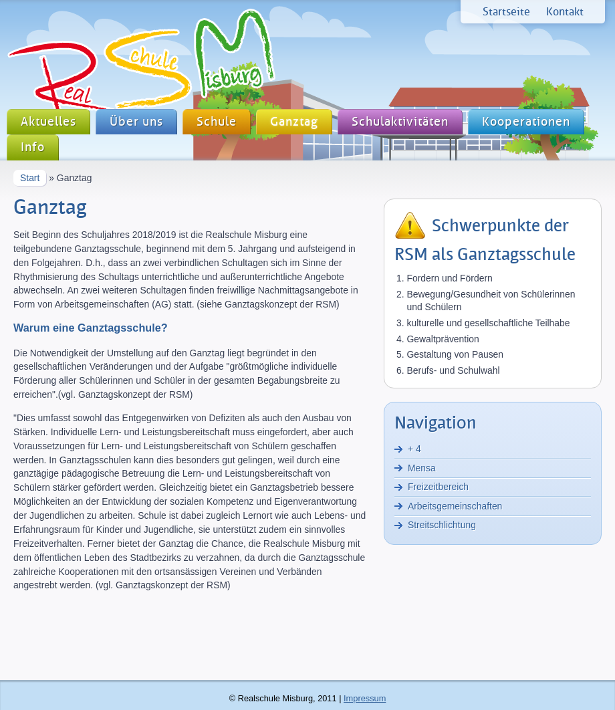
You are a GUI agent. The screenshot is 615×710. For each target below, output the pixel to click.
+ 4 (414, 448)
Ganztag (294, 122)
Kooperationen (526, 122)
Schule (217, 122)
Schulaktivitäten (400, 122)
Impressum (365, 698)
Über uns (136, 122)
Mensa (422, 468)
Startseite (506, 11)
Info (33, 147)
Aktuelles (48, 122)
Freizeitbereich (438, 486)
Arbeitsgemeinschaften (455, 506)
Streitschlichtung (442, 524)
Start (29, 177)
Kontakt (565, 11)
